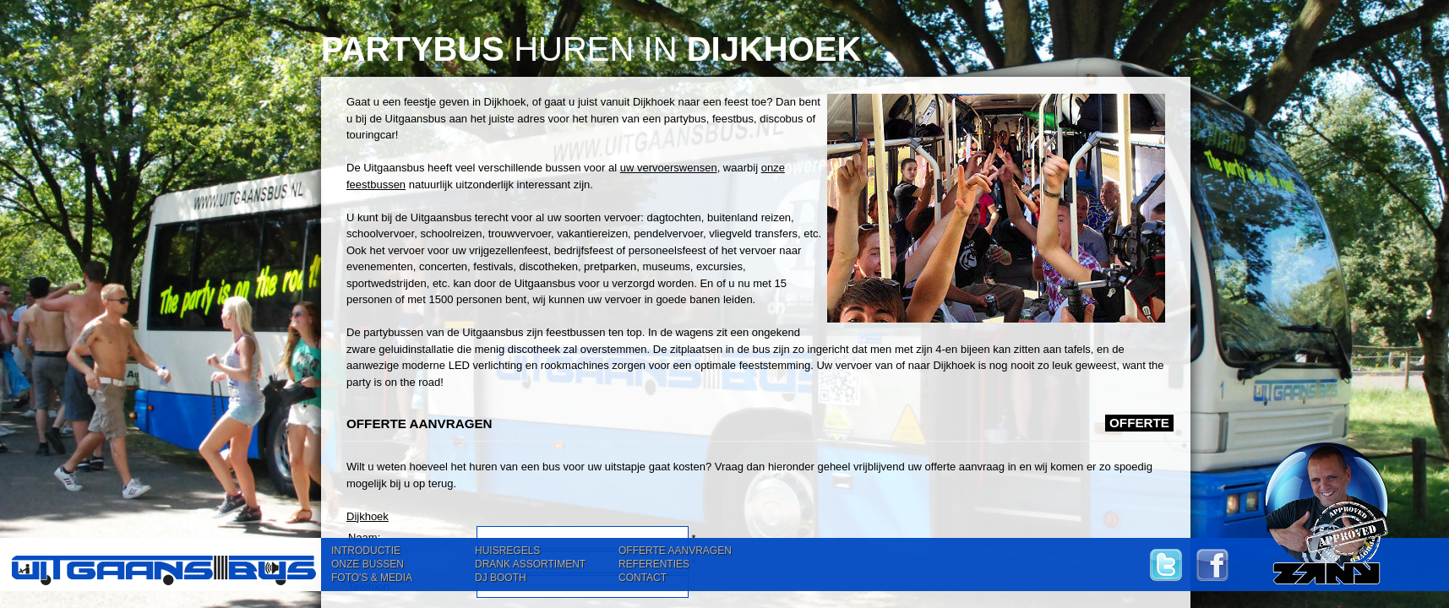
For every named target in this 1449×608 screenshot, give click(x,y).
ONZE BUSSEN (367, 564)
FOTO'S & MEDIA (371, 578)
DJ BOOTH (500, 578)
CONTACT (642, 578)
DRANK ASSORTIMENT (530, 564)
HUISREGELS (507, 550)
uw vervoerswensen (668, 167)
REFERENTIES (653, 564)
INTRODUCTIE (365, 550)
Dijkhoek (367, 516)
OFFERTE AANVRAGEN (675, 550)
